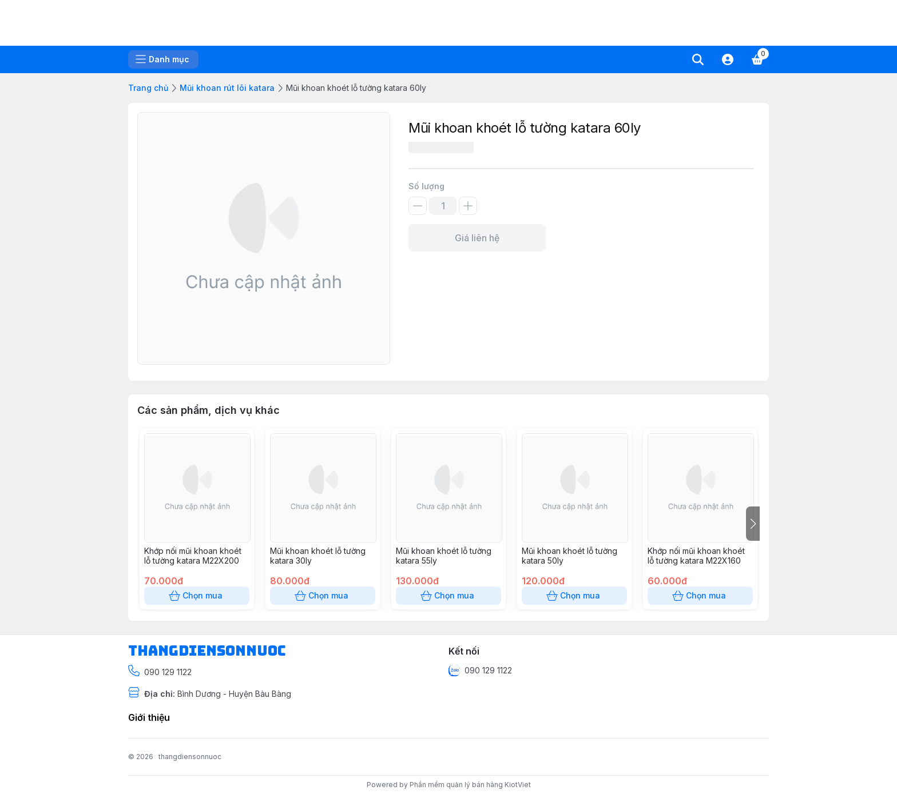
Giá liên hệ (477, 238)
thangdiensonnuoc (189, 756)
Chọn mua (196, 595)
